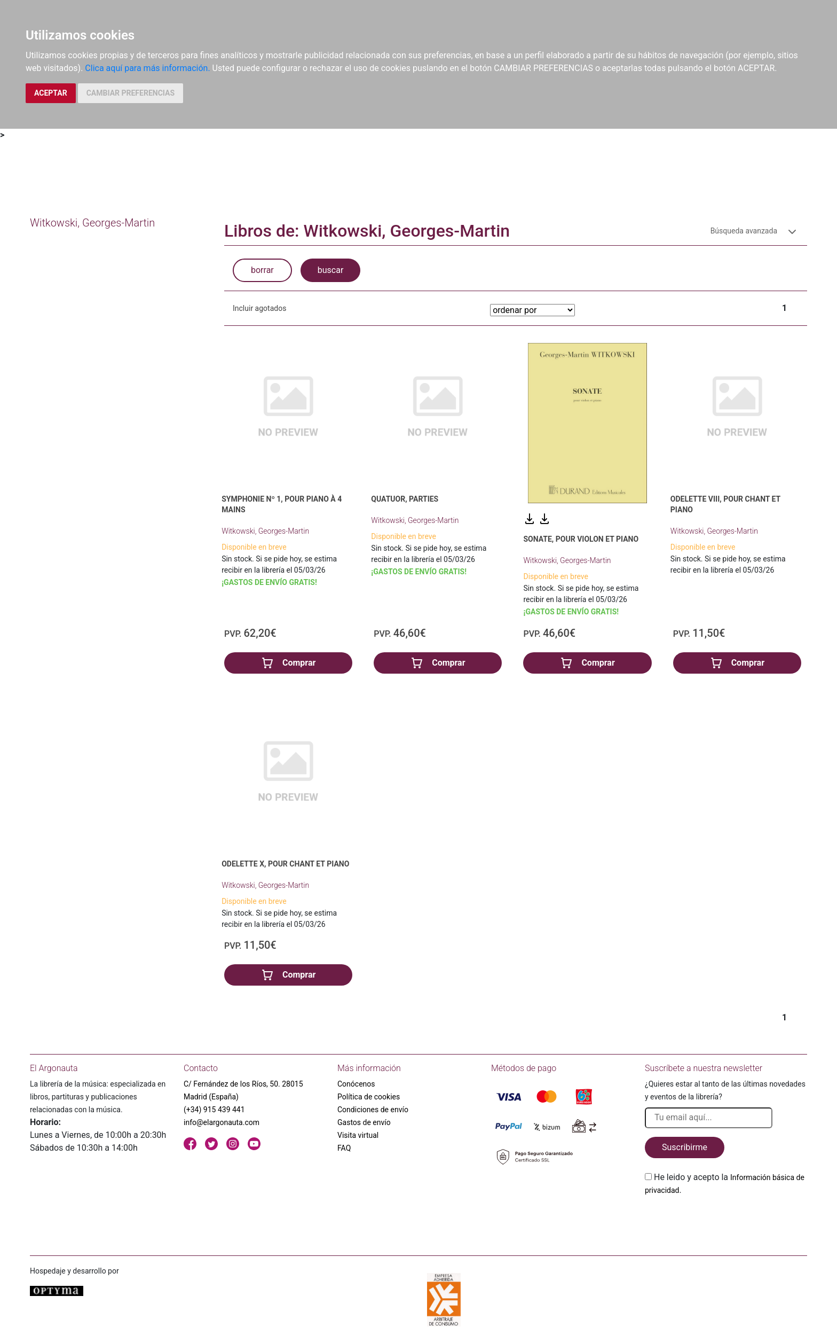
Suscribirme (684, 1147)
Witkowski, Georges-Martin (265, 531)
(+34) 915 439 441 (214, 1109)
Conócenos (356, 1084)
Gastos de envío (364, 1122)
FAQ (344, 1148)
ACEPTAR (50, 93)
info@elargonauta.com (221, 1122)
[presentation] (726, 1222)
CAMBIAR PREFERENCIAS (130, 93)
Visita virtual (357, 1135)
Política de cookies (368, 1096)
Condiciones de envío (372, 1109)
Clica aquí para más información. (147, 68)
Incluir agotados (259, 308)
